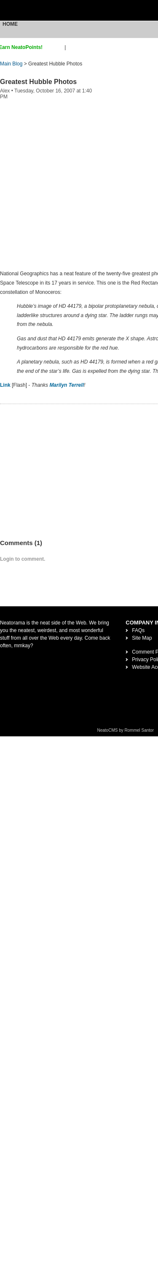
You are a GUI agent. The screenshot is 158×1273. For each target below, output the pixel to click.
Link (5, 385)
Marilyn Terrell (66, 385)
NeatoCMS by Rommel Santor (125, 730)
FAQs (138, 630)
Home (10, 24)
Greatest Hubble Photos (38, 81)
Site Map (142, 638)
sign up (55, 47)
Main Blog (11, 64)
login (72, 47)
